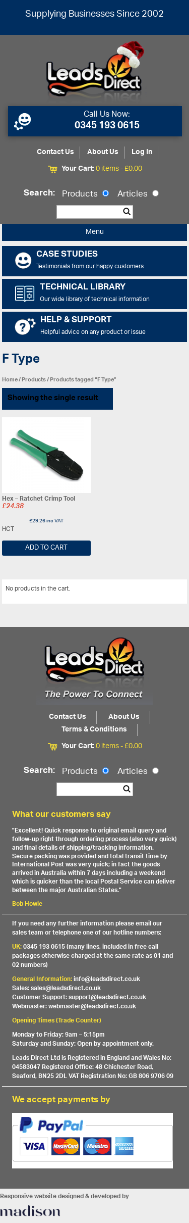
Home (10, 379)
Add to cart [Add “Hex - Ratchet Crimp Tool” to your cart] (46, 548)
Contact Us (55, 152)
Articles (138, 194)
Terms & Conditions (94, 730)
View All (168, 590)
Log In (142, 152)
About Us (102, 152)
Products (85, 194)
